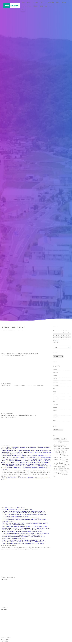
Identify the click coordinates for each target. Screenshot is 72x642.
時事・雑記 (55, 372)
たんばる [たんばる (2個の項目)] (55, 440)
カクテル (51, 6)
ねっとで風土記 (56, 366)
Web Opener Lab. (26, 6)
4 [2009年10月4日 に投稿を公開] (53, 333)
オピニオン (35, 2)
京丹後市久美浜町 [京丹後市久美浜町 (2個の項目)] (65, 448)
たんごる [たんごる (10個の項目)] (64, 439)
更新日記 (55, 369)
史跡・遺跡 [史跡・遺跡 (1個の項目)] (66, 455)
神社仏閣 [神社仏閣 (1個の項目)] (55, 466)
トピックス (42, 2)
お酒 (46, 6)
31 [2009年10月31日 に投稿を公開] (68, 339)
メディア (55, 378)
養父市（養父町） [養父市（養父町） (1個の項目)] (65, 474)
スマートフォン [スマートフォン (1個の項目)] (65, 440)
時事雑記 (55, 410)
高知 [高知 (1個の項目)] (54, 476)
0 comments (21, 330)
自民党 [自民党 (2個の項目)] (59, 466)
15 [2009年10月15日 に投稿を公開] (63, 335)
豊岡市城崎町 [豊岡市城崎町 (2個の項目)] (63, 468)
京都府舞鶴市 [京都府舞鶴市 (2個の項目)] (64, 450)
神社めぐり (55, 382)
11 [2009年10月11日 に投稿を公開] (53, 335)
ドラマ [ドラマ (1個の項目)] (60, 442)
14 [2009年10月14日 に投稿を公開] (61, 335)
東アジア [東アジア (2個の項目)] (66, 462)
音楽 (54, 401)
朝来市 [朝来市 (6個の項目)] (61, 463)
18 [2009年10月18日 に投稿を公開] (53, 337)
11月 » (58, 342)
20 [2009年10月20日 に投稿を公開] (58, 337)
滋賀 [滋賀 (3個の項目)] (65, 464)
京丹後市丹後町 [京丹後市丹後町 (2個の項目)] (57, 448)
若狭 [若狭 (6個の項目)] (63, 467)
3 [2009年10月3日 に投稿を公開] (68, 332)
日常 (54, 388)
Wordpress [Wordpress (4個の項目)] (56, 438)
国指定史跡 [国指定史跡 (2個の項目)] (56, 457)
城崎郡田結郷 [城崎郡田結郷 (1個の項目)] (56, 459)
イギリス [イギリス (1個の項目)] (60, 440)
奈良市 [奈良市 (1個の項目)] (67, 459)
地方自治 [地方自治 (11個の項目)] (63, 458)
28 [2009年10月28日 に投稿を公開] (61, 339)
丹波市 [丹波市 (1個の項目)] (65, 446)
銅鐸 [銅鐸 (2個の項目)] (63, 472)
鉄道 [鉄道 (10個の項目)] (59, 473)
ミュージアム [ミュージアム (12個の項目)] (58, 444)
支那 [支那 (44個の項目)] (56, 463)
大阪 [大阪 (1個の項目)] (60, 459)
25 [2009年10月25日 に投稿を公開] (53, 339)
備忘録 (28, 2)
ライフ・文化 (51, 2)
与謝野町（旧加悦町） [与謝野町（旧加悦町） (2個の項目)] (58, 446)
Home (23, 2)
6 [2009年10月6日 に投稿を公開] (58, 333)
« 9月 (54, 342)
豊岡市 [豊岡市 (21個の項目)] (56, 469)
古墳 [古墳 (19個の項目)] (61, 454)
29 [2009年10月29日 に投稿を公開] (63, 339)
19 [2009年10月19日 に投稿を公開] (56, 337)
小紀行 (57, 2)
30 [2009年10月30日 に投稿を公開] (66, 339)
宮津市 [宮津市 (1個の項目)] (67, 461)
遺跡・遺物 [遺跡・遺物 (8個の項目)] (63, 471)
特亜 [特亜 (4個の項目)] (69, 465)
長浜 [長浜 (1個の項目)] (66, 472)
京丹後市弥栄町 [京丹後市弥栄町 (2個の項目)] (57, 450)
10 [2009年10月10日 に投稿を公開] (68, 333)
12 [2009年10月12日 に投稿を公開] (56, 335)
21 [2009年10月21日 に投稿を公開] (61, 337)
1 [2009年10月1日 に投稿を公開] (63, 332)
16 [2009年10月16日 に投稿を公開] (66, 335)
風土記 (41, 6)
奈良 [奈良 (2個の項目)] (63, 459)
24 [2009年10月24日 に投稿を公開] (68, 337)
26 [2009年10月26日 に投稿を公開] (56, 339)
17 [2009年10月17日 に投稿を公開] (68, 335)
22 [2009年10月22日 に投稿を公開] (63, 337)
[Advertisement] (13, 343)
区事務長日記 (56, 385)
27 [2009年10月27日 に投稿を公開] (58, 339)
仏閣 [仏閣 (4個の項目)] (55, 452)
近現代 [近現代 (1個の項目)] (68, 468)
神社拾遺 (35, 6)
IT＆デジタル (56, 417)
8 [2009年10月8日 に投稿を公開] (63, 333)
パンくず (55, 375)
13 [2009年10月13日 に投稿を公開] (58, 335)
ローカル (64, 2)
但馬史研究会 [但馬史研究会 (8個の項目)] (61, 452)
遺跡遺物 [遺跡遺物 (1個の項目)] (55, 472)
